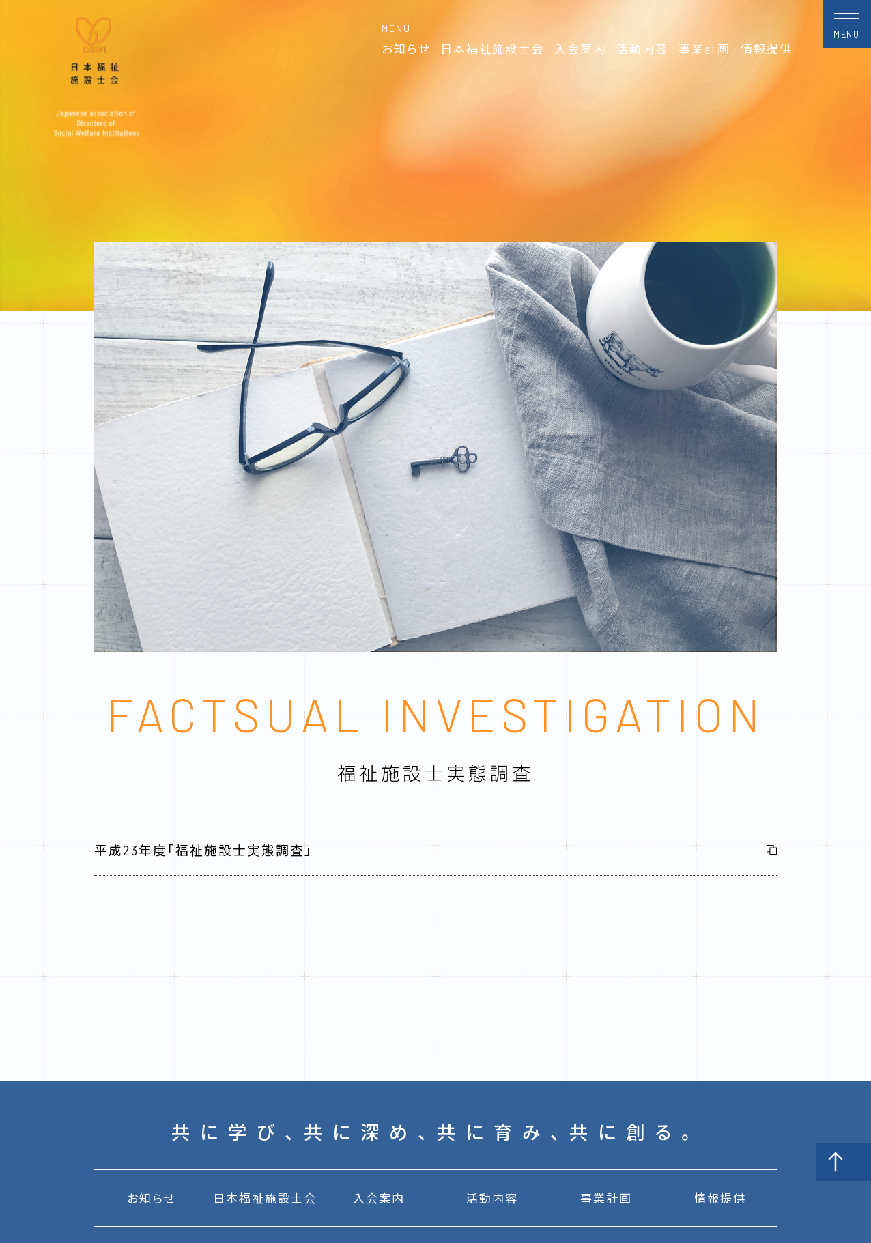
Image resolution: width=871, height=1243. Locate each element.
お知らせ (406, 48)
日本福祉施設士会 (492, 48)
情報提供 (767, 48)
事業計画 (704, 48)
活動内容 (642, 48)
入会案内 (580, 48)
